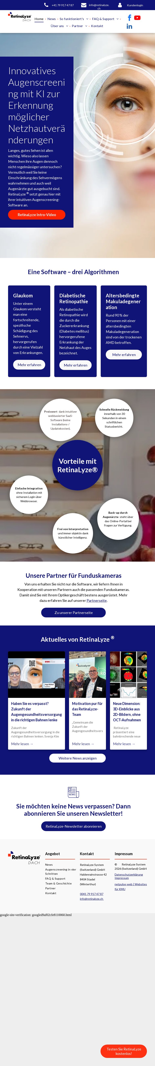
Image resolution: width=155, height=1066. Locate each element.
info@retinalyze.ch (92, 898)
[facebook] (129, 18)
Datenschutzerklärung (129, 874)
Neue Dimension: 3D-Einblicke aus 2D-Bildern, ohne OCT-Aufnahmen (127, 711)
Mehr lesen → (22, 744)
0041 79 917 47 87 (91, 894)
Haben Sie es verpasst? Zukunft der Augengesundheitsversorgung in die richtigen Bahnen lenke (36, 711)
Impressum (122, 878)
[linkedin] (129, 27)
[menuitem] (39, 18)
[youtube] (137, 18)
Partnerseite (97, 600)
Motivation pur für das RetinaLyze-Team (87, 709)
